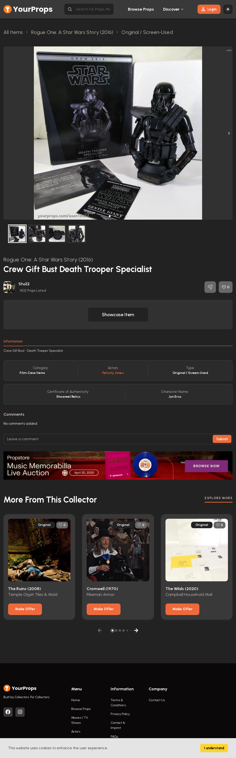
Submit (222, 439)
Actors (75, 732)
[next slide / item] (229, 133)
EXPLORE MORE (219, 498)
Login (209, 9)
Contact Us (157, 700)
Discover (171, 9)
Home (75, 700)
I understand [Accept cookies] (214, 748)
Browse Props (141, 9)
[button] (110, 216)
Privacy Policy (120, 714)
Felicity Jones (113, 373)
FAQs (114, 737)
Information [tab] (13, 341)
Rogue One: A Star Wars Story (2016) (48, 259)
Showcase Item (118, 314)
